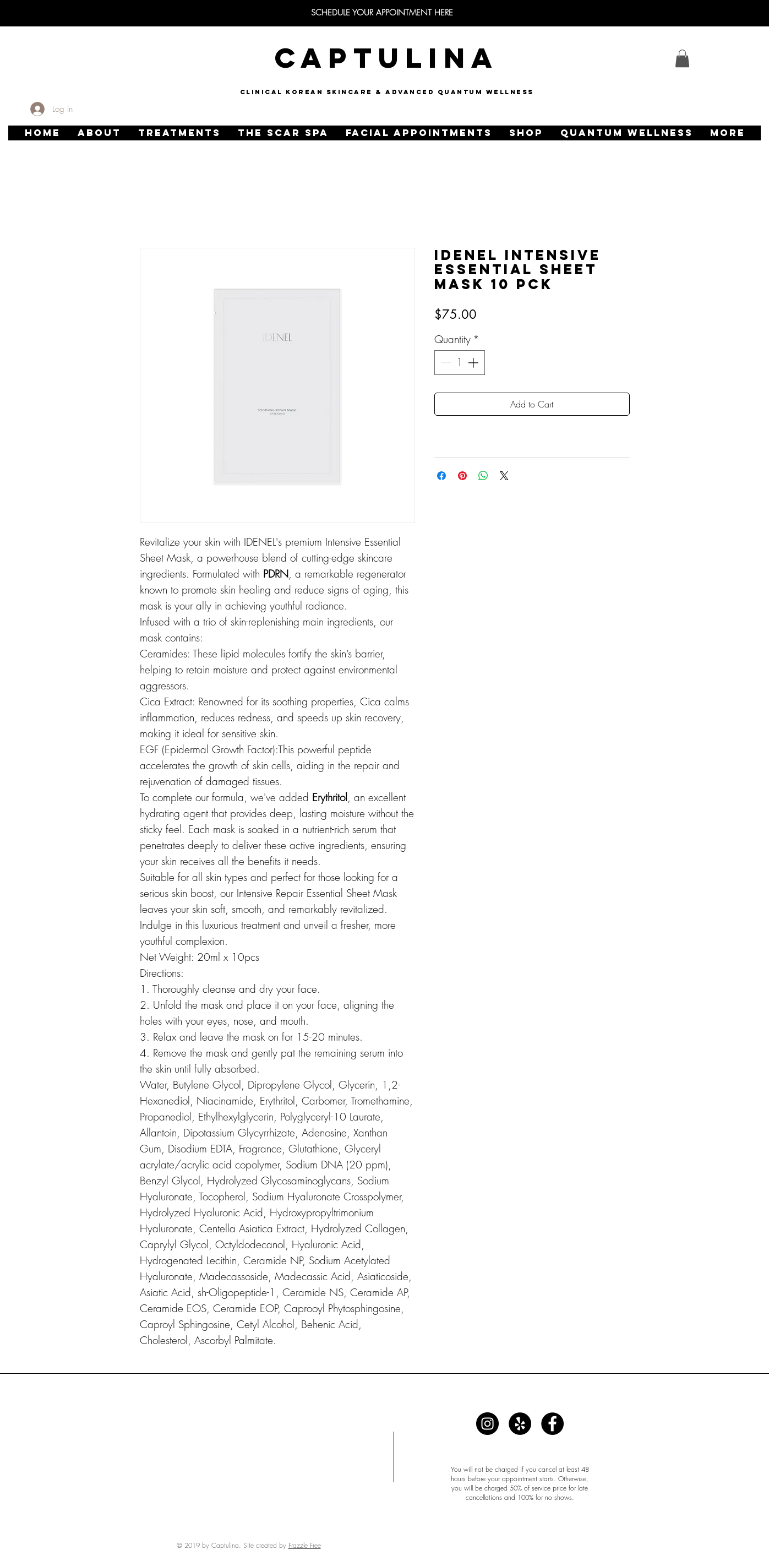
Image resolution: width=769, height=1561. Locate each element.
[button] (99, 133)
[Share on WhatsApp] (483, 475)
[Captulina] (487, 1423)
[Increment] (474, 362)
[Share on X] (504, 475)
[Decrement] (445, 362)
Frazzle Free (304, 1545)
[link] (682, 58)
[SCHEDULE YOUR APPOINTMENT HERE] (382, 13)
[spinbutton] (459, 362)
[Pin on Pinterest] (462, 475)
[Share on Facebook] (441, 475)
